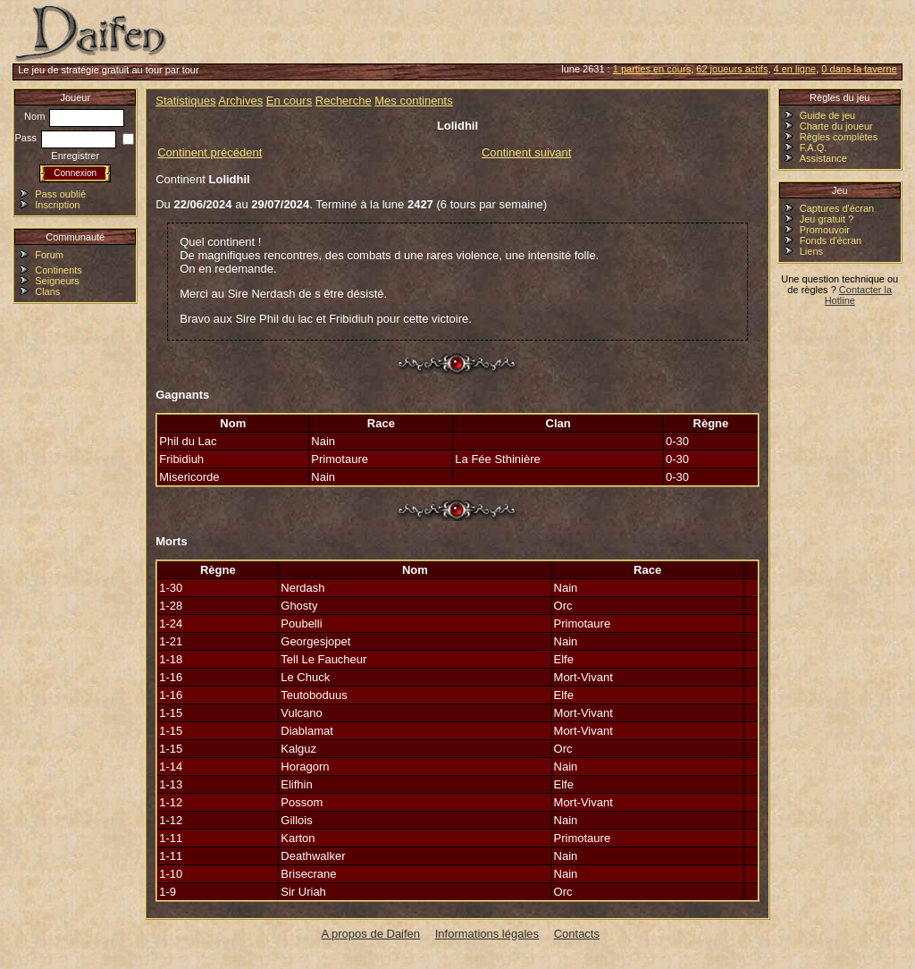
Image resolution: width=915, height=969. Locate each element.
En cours (289, 100)
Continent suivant (526, 152)
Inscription (57, 204)
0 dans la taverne (858, 68)
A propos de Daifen (371, 933)
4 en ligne (795, 68)
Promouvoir (825, 229)
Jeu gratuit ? (827, 219)
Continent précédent (209, 152)
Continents (58, 270)
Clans (47, 291)
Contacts (577, 933)
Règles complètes (838, 136)
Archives (240, 100)
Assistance (823, 158)
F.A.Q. (813, 147)
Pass (65, 137)
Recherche (343, 100)
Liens (811, 251)
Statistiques (185, 100)
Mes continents (413, 100)
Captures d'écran (837, 208)
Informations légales (487, 933)
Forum (49, 254)
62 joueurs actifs (732, 68)
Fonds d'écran (830, 240)
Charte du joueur (836, 126)
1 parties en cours (652, 68)
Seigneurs (57, 280)
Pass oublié (60, 194)
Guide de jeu (827, 115)
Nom (74, 116)
